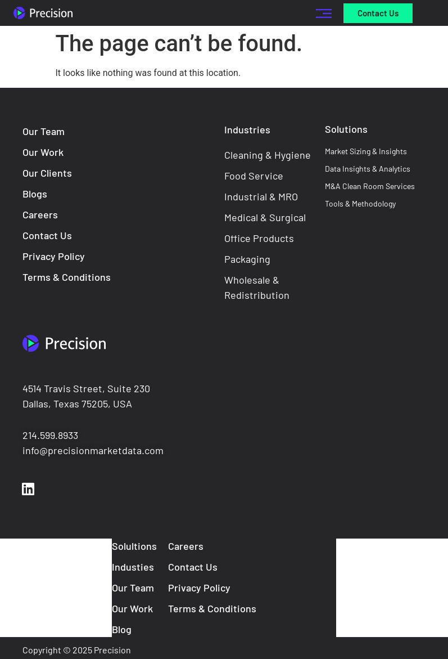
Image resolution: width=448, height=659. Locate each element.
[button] (324, 13)
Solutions (346, 129)
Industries (247, 129)
